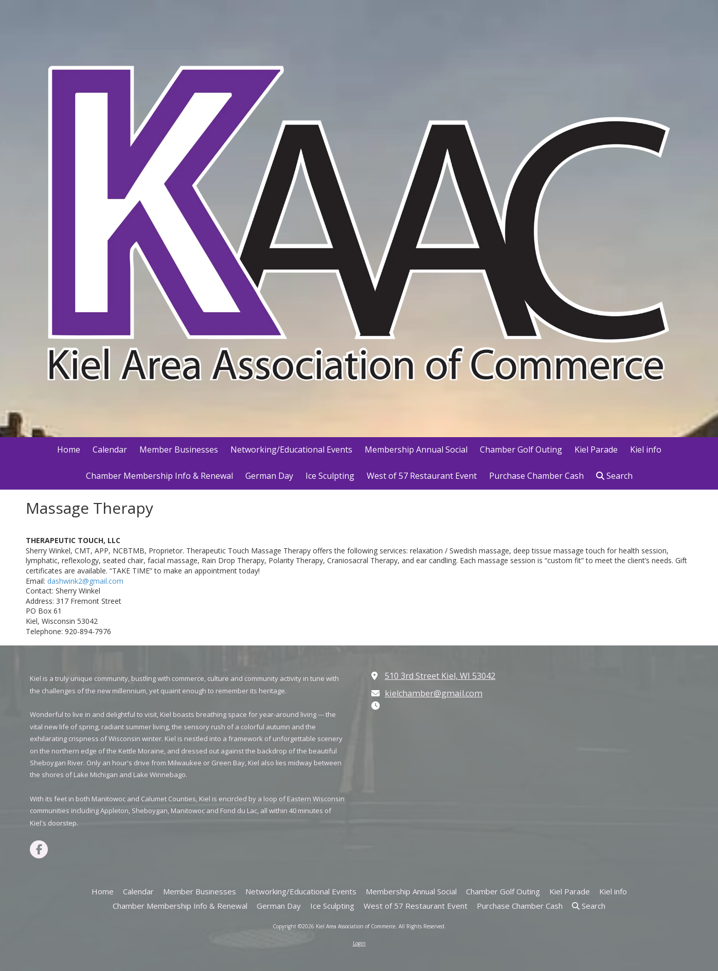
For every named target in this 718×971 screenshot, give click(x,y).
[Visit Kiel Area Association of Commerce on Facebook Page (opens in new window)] (39, 849)
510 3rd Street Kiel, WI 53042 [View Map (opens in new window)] (440, 675)
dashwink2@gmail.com (85, 581)
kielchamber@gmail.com (433, 693)
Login (359, 943)
